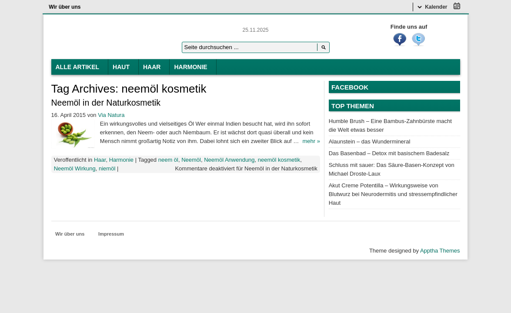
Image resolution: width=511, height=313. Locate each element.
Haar (151, 66)
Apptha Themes (440, 250)
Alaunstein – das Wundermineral (370, 141)
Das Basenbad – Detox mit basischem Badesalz (389, 153)
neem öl (168, 159)
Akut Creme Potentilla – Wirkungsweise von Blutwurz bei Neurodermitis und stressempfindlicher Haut (393, 194)
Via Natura (111, 115)
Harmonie (190, 66)
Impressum (111, 233)
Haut (121, 66)
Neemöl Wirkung (75, 168)
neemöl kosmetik (279, 159)
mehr (311, 141)
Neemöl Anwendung (229, 159)
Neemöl (191, 159)
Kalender (432, 7)
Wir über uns (64, 7)
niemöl (107, 168)
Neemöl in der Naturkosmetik (105, 102)
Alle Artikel (78, 66)
